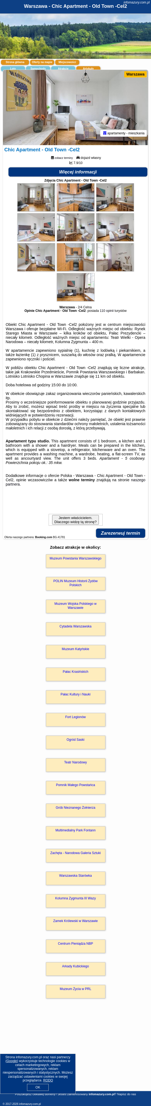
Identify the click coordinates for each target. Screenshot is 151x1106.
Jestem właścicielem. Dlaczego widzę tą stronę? (75, 520)
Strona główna (15, 62)
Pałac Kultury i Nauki (75, 694)
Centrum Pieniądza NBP (75, 943)
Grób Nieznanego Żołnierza (75, 808)
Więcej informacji (78, 172)
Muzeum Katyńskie (75, 649)
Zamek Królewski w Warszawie (75, 921)
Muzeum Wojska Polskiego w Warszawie (76, 605)
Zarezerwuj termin (120, 533)
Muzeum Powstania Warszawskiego (76, 558)
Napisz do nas (126, 1094)
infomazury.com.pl (137, 2)
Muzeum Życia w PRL (75, 989)
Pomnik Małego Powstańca (75, 785)
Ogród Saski (75, 740)
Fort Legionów (75, 717)
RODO (48, 1080)
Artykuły (88, 68)
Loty (13, 68)
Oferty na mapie (42, 62)
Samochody (38, 68)
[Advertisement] (75, 1052)
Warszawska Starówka (75, 876)
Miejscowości (67, 62)
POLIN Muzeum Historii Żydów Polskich (75, 583)
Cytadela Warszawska (75, 626)
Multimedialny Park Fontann (75, 830)
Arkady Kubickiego (75, 966)
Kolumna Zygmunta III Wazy (75, 898)
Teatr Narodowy (75, 762)
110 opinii (106, 311)
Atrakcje (63, 68)
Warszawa (135, 74)
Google (11, 1061)
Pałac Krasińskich (75, 672)
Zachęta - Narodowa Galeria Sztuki (75, 853)
